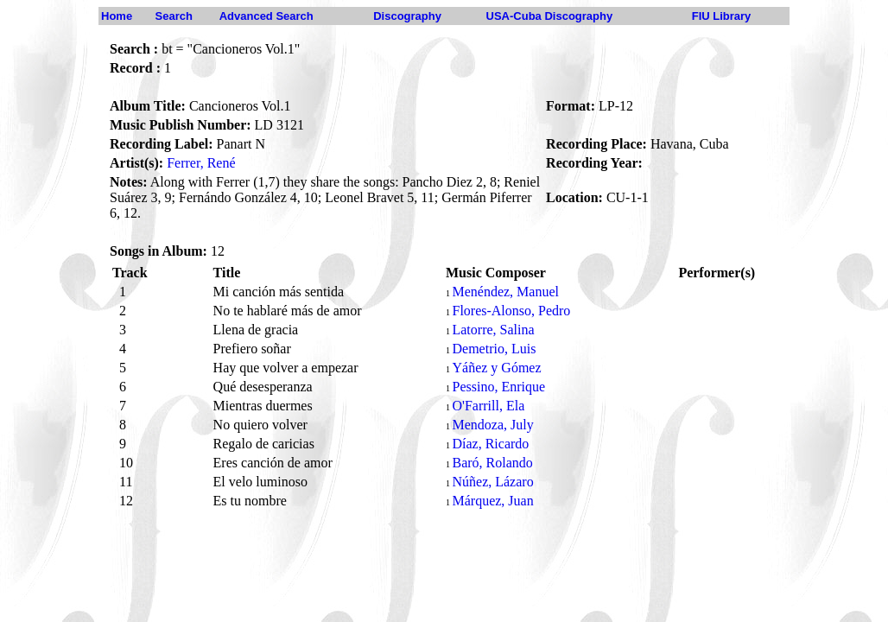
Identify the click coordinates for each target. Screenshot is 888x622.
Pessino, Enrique (498, 386)
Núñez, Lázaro (492, 481)
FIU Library (722, 16)
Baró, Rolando (492, 462)
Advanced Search (266, 16)
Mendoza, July (492, 424)
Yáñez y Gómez (496, 367)
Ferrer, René (201, 163)
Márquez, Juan (492, 500)
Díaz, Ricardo (490, 443)
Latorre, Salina (493, 329)
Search (174, 16)
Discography (407, 16)
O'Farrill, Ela (488, 405)
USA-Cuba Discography (549, 16)
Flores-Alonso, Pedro (511, 310)
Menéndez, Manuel (505, 291)
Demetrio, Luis (494, 348)
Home (116, 16)
